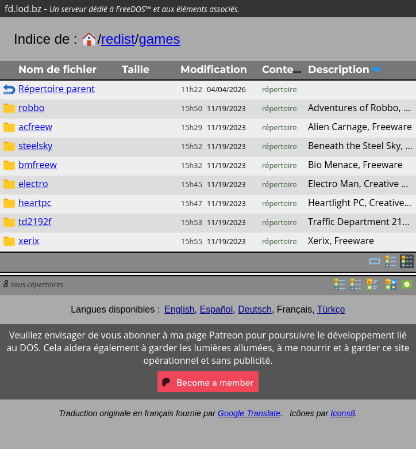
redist (118, 39)
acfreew (35, 126)
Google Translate (249, 413)
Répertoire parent (56, 88)
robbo (31, 107)
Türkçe (331, 309)
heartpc (34, 202)
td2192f (34, 221)
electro (33, 183)
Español (216, 309)
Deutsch (255, 309)
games (159, 39)
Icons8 (342, 413)
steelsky (35, 145)
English (179, 309)
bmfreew (37, 164)
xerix (28, 240)
